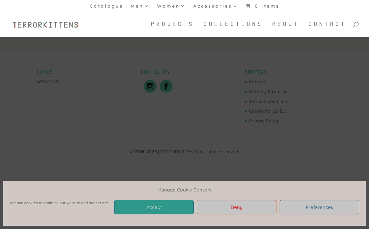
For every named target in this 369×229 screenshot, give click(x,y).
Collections (233, 24)
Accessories (212, 6)
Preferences (319, 207)
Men (137, 6)
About (285, 24)
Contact (327, 24)
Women (168, 6)
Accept (154, 207)
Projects (172, 24)
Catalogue (106, 6)
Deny (237, 207)
